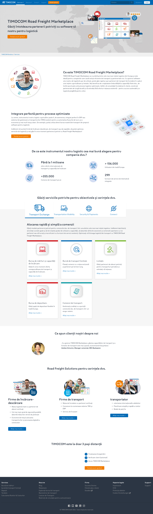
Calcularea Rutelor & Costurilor (13, 495)
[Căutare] (120, 2)
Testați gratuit (53, 2)
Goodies (89, 490)
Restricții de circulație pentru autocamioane (55, 498)
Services (4, 483)
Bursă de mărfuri (7, 485)
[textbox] (122, 2)
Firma (87, 483)
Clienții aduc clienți (92, 488)
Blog (40, 485)
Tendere (4, 493)
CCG (114, 488)
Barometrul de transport (48, 493)
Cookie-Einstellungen (122, 493)
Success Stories (90, 485)
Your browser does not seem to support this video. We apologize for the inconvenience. (51, 462)
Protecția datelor (119, 490)
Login (147, 2)
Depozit (4, 490)
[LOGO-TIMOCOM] (8, 2)
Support (148, 485)
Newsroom (43, 488)
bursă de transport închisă (11, 488)
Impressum (117, 485)
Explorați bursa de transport (49, 490)
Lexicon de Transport (46, 495)
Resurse (42, 483)
